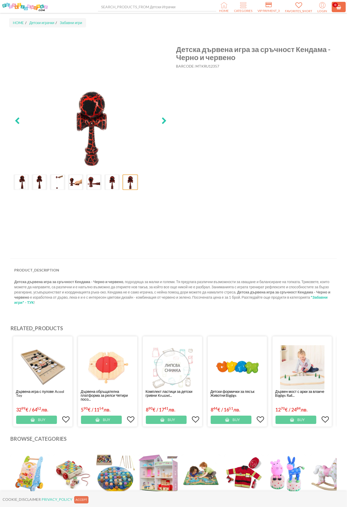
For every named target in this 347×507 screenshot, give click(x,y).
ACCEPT (81, 500)
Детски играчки (41, 22)
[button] (17, 121)
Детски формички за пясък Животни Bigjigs (232, 393)
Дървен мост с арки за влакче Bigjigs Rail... (299, 393)
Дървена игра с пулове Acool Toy (40, 393)
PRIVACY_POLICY (56, 499)
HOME (18, 22)
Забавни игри (71, 22)
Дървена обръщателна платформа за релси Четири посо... (104, 395)
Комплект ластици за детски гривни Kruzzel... (168, 393)
